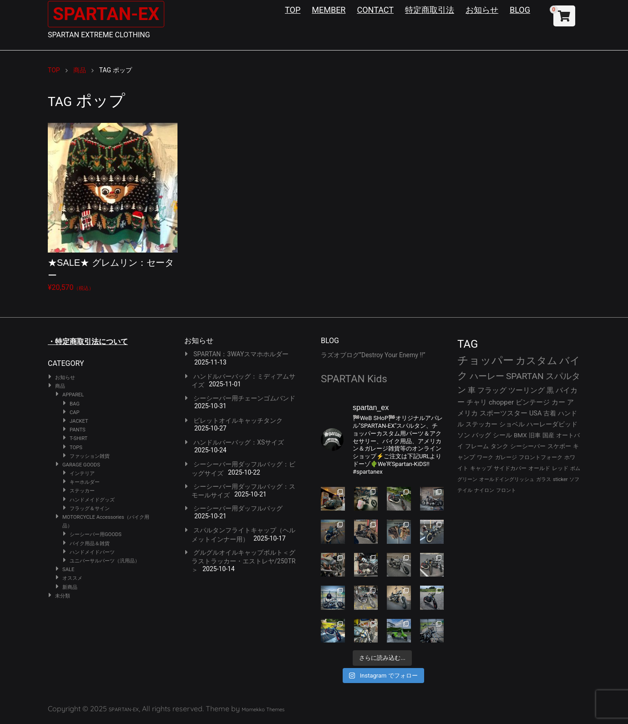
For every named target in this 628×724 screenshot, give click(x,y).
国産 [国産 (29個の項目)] (548, 435)
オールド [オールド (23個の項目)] (539, 468)
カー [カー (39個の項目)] (558, 402)
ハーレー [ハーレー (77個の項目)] (487, 376)
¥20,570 (112, 207)
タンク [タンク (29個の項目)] (499, 446)
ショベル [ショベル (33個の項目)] (512, 424)
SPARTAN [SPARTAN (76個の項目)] (525, 376)
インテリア (82, 473)
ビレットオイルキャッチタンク (238, 420)
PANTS (78, 430)
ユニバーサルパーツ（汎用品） (105, 561)
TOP (292, 10)
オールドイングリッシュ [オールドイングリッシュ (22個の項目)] (506, 479)
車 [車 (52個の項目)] (472, 390)
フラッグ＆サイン (90, 508)
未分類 (62, 596)
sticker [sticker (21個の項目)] (560, 479)
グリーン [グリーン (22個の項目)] (467, 479)
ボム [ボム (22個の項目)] (575, 468)
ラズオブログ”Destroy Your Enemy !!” (373, 355)
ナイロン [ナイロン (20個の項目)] (484, 490)
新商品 (69, 587)
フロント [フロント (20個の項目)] (506, 490)
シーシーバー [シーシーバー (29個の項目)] (528, 446)
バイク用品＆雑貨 (90, 544)
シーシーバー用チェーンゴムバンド (244, 398)
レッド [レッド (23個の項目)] (560, 468)
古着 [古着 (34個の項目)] (549, 413)
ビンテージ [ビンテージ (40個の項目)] (533, 402)
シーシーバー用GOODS (96, 534)
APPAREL (73, 395)
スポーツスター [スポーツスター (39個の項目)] (503, 413)
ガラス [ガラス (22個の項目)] (543, 479)
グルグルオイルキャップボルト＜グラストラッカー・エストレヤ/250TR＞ (243, 561)
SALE (68, 569)
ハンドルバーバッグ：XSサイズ (238, 442)
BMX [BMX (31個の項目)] (520, 435)
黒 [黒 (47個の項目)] (550, 390)
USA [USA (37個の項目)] (535, 413)
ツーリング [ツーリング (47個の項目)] (526, 390)
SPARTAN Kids (354, 379)
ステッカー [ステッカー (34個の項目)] (481, 424)
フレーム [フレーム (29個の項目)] (477, 446)
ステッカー (82, 491)
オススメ (72, 578)
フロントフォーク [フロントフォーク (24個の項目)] (540, 457)
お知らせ (482, 10)
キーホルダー (85, 482)
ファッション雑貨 (90, 456)
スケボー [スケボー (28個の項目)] (559, 446)
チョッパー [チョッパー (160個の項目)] (485, 360)
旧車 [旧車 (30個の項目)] (535, 435)
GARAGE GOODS (81, 465)
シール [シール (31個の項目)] (502, 435)
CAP (75, 412)
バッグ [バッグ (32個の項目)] (481, 435)
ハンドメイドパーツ (92, 552)
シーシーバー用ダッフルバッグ (238, 508)
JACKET (79, 421)
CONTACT (375, 10)
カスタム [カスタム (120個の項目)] (536, 360)
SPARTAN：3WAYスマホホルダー (241, 354)
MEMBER (328, 10)
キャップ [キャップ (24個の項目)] (481, 468)
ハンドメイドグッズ (92, 500)
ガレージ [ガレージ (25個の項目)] (506, 457)
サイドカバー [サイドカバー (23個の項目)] (510, 468)
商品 (60, 386)
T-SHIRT (78, 438)
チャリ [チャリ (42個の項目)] (476, 402)
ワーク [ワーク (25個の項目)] (485, 457)
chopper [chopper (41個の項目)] (501, 402)
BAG (75, 404)
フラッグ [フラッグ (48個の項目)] (491, 390)
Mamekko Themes (263, 709)
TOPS (76, 448)
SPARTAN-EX (107, 14)
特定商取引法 (429, 10)
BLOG (520, 10)
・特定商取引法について (88, 341)
